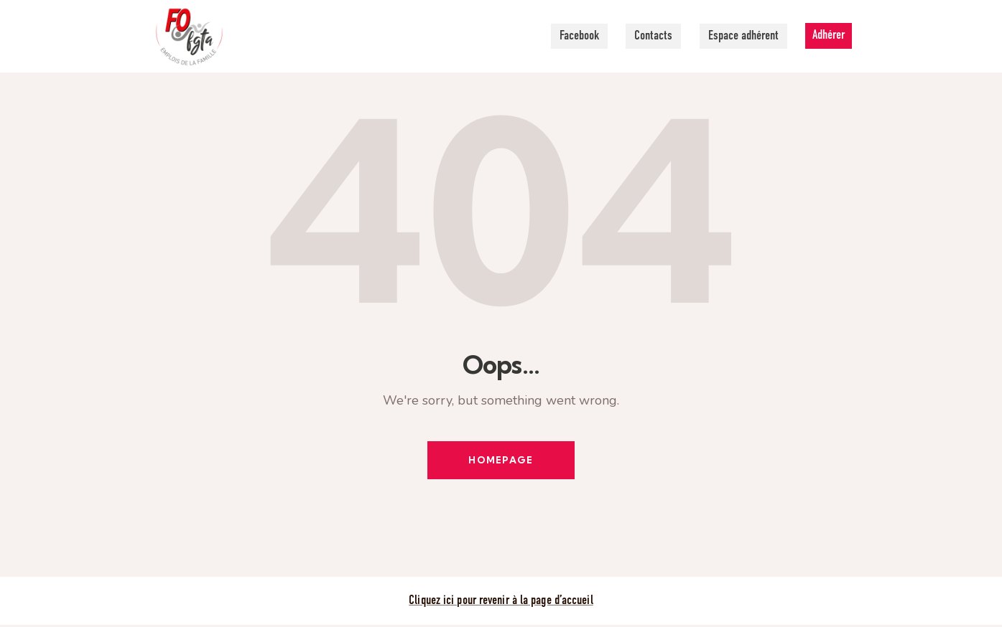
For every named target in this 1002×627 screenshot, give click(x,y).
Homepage (500, 460)
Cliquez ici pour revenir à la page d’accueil (501, 602)
